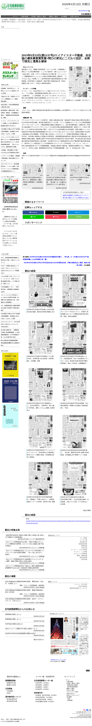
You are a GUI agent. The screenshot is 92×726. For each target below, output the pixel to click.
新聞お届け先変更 (72, 685)
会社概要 (64, 16)
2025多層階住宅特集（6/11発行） (45, 701)
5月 (34, 19)
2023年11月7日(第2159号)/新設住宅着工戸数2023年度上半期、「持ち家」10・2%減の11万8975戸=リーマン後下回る (56, 174)
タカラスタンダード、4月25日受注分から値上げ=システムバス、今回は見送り (10, 324)
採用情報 (69, 700)
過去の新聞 (87, 510)
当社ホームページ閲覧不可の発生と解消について (21, 629)
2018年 (69, 521)
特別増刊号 (40, 539)
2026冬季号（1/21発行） (42, 683)
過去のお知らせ (39, 639)
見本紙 (9, 693)
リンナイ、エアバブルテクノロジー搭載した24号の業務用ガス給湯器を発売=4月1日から (10, 123)
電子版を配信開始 (72, 686)
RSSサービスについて (73, 695)
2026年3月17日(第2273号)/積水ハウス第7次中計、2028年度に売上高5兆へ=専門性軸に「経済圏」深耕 (40, 359)
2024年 (38, 521)
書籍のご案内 (53, 16)
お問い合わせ (74, 16)
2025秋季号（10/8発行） (42, 685)
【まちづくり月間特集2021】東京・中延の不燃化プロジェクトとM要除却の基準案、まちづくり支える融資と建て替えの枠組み (24, 544)
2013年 (30, 523)
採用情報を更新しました (13, 614)
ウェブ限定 (83, 538)
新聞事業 (12, 19)
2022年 (48, 521)
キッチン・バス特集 (80, 551)
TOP (87, 670)
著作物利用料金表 (12, 699)
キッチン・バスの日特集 (79, 550)
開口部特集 (83, 557)
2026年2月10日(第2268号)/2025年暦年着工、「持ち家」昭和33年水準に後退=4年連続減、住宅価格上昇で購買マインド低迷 (75, 452)
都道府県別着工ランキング (78, 588)
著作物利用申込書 (12, 701)
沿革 (68, 698)
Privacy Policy (73, 717)
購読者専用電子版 (84, 10)
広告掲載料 (10, 691)
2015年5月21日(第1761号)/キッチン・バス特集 (80, 172)
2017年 (74, 521)
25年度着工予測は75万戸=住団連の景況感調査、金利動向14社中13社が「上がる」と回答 (10, 131)
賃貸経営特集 (82, 544)
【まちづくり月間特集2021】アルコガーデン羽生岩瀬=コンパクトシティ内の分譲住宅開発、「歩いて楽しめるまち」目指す (24, 552)
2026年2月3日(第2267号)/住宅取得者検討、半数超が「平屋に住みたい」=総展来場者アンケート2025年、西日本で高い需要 (41, 499)
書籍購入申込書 (11, 685)
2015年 (84, 521)
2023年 (29, 19)
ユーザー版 (33, 539)
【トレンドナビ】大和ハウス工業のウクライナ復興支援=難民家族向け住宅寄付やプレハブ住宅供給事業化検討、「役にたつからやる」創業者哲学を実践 (10, 142)
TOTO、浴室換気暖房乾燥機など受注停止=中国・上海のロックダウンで (10, 260)
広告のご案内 (70, 690)
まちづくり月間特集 (37, 548)
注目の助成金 (40, 587)
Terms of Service (84, 717)
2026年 (28, 521)
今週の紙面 (24, 16)
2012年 (35, 523)
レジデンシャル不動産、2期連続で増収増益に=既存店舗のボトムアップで (10, 158)
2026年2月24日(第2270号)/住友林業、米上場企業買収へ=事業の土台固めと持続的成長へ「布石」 (74, 405)
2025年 (33, 521)
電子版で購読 (67, 198)
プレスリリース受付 (72, 691)
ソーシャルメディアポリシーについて (81, 713)
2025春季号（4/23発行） (42, 689)
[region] (56, 39)
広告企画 (84, 548)
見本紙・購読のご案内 (38, 16)
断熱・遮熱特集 (82, 555)
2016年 (79, 521)
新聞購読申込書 (11, 683)
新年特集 (84, 559)
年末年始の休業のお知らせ (14, 624)
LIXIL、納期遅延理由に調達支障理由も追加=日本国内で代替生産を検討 (10, 307)
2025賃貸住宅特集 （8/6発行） (44, 699)
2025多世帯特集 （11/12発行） (44, 697)
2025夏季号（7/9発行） (42, 687)
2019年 (64, 521)
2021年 (53, 521)
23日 (39, 19)
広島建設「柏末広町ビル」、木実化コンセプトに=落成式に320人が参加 (10, 90)
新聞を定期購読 (68, 195)
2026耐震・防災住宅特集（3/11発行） (46, 695)
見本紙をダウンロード (81, 195)
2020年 (59, 521)
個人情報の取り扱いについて (83, 712)
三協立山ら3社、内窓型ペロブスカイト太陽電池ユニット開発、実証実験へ (10, 98)
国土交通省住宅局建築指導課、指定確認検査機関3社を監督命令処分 (10, 342)
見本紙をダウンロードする (58, 659)
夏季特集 (84, 546)
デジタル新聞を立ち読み (81, 198)
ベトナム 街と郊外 (80, 584)
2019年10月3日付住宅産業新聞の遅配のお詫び (20, 633)
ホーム (15, 16)
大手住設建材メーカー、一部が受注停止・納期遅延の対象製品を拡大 (10, 289)
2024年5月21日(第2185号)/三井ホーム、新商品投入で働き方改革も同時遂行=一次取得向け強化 (33, 174)
